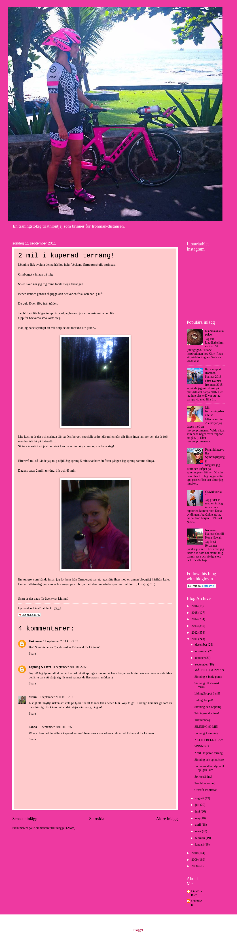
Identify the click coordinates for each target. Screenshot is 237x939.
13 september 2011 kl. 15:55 (55, 727)
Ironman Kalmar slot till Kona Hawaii (214, 534)
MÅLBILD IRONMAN (209, 670)
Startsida (96, 818)
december (201, 644)
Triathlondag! (202, 720)
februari (200, 838)
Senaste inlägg (24, 818)
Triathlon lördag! (204, 783)
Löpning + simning (206, 733)
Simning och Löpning (207, 707)
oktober (200, 657)
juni (198, 811)
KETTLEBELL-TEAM (208, 740)
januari (200, 844)
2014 (194, 619)
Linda (22, 584)
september (202, 664)
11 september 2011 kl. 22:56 (69, 667)
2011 (194, 639)
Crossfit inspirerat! (206, 790)
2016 (194, 606)
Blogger (138, 930)
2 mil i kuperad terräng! (209, 753)
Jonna (33, 727)
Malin (33, 697)
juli (197, 804)
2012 (194, 632)
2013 (194, 626)
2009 (194, 859)
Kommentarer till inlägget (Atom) (54, 828)
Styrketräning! (203, 776)
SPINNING (201, 746)
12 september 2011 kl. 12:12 (55, 697)
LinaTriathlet (196, 893)
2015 (194, 612)
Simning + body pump (208, 676)
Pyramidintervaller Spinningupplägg (215, 455)
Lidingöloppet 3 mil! (207, 693)
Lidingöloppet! (203, 700)
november (201, 651)
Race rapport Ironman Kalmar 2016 (213, 373)
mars (198, 831)
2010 (194, 853)
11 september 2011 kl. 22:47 (60, 641)
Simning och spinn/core (209, 759)
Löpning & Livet (40, 667)
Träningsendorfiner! (206, 713)
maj (198, 818)
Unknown (35, 641)
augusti (200, 798)
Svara (32, 653)
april (198, 824)
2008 (194, 866)
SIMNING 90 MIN (206, 726)
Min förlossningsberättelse (214, 411)
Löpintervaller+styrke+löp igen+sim (209, 768)
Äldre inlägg (167, 818)
